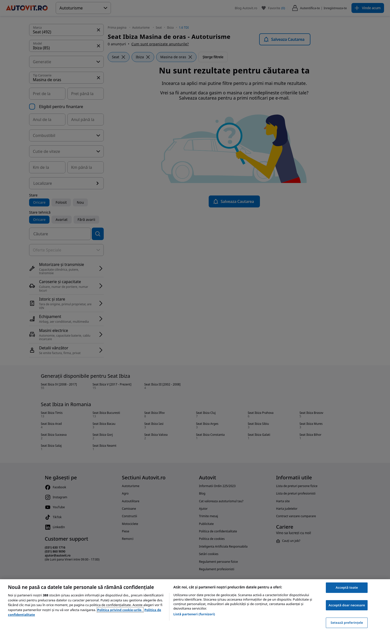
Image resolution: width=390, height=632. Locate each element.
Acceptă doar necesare (347, 605)
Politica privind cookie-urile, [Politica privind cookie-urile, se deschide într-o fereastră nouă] (120, 610)
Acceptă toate (347, 587)
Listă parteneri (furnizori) (194, 614)
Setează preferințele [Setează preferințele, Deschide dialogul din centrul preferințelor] (347, 622)
